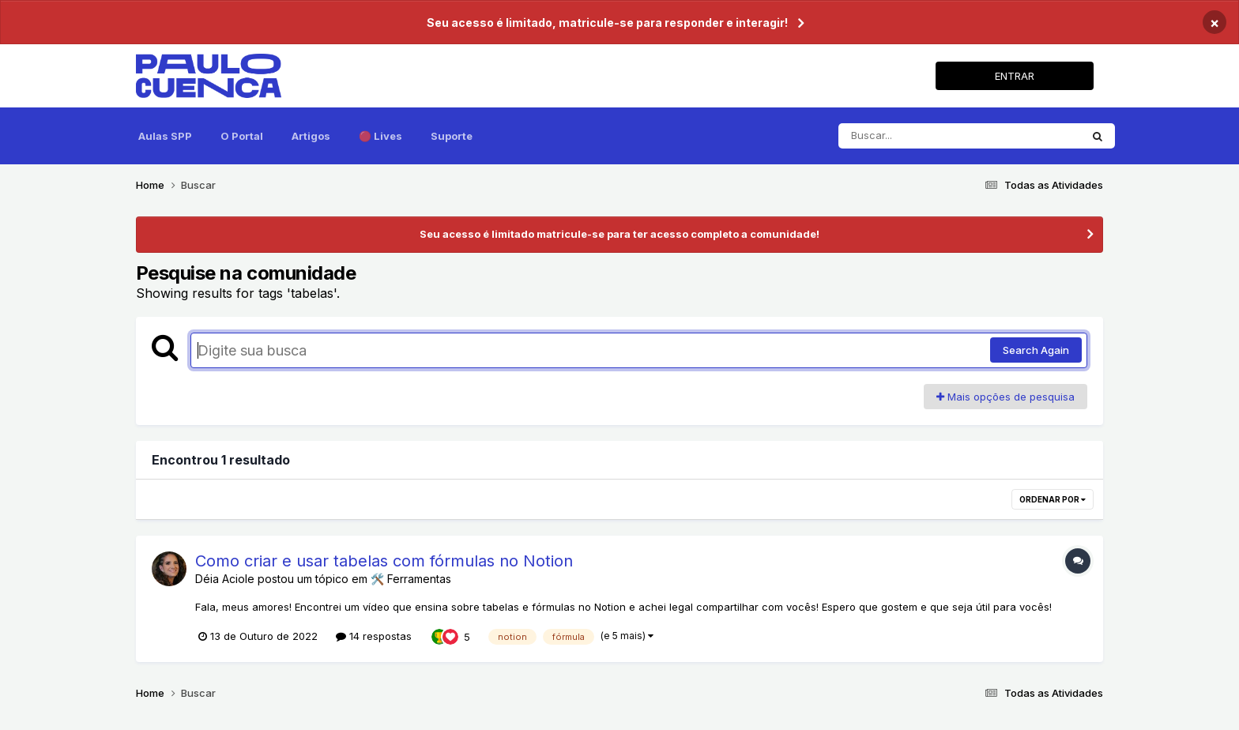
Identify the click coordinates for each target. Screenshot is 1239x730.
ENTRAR (1014, 76)
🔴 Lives (380, 136)
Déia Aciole (224, 578)
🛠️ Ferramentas (411, 578)
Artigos (311, 136)
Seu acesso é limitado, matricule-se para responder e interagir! (607, 22)
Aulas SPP (165, 136)
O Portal (241, 136)
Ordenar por (1052, 499)
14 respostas (374, 636)
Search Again (1036, 350)
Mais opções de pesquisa (1005, 396)
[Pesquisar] (959, 136)
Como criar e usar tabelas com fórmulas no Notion (384, 560)
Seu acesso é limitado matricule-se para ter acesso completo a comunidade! (619, 234)
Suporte (452, 136)
